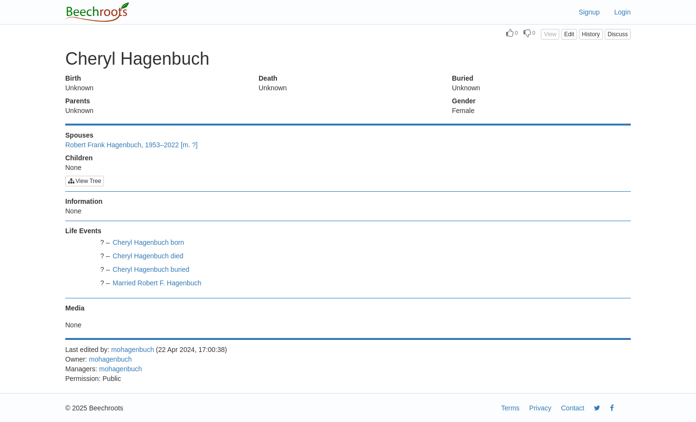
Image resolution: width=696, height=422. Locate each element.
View (550, 34)
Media (75, 308)
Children (79, 158)
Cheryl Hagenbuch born (148, 242)
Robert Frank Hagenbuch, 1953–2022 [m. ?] (131, 145)
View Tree (84, 181)
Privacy (540, 408)
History (591, 34)
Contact (572, 408)
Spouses (79, 135)
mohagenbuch (132, 349)
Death (268, 78)
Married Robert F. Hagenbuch (157, 283)
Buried (462, 78)
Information (83, 201)
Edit (569, 34)
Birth (73, 78)
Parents (77, 101)
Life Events (83, 231)
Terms (510, 408)
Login (622, 12)
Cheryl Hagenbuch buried (151, 269)
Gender (464, 101)
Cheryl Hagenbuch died (148, 256)
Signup (589, 12)
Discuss (618, 34)
